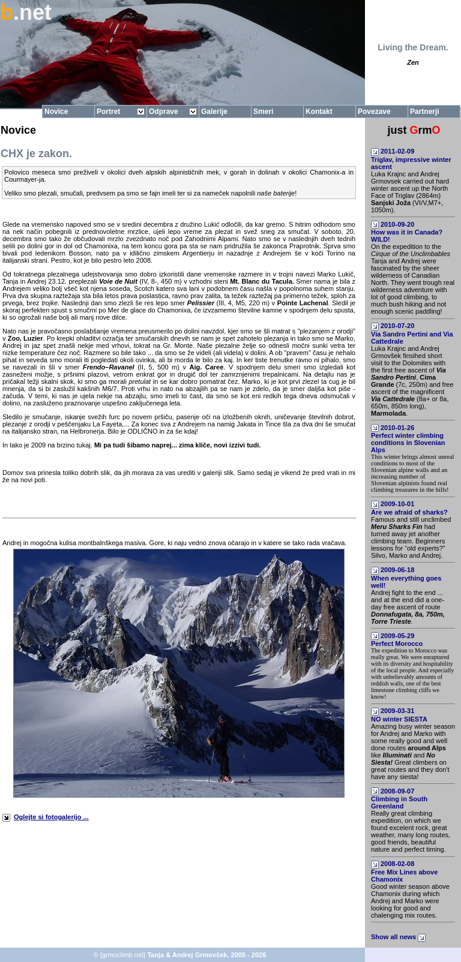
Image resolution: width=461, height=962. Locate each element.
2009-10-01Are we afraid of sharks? (409, 508)
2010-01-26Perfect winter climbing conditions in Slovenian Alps (408, 439)
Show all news (399, 936)
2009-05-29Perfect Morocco (397, 640)
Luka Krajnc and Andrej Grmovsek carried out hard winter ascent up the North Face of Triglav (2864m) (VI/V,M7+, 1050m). (410, 192)
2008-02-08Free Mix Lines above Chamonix (404, 871)
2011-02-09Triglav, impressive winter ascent (411, 159)
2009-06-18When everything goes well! (406, 577)
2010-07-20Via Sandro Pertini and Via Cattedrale (412, 333)
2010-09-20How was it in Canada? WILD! (406, 232)
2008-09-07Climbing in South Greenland (399, 798)
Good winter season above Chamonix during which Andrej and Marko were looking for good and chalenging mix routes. (410, 901)
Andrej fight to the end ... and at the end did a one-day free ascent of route (408, 607)
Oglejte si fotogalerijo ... (51, 816)
